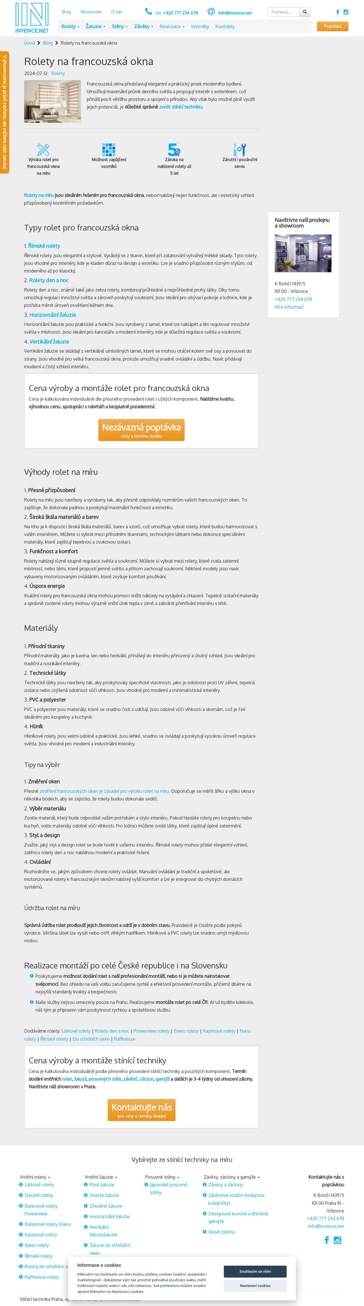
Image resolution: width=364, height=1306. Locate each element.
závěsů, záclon (138, 1079)
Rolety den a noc (112, 1031)
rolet (67, 1079)
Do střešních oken (91, 1039)
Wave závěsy (221, 1232)
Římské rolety (54, 1039)
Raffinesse (124, 1039)
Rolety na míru (38, 195)
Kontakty (225, 26)
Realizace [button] (172, 26)
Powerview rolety (151, 1031)
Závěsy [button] (143, 26)
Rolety (58, 73)
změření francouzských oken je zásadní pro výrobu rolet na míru (104, 791)
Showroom (91, 11)
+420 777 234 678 (293, 299)
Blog (66, 11)
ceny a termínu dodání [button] (141, 430)
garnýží (162, 1079)
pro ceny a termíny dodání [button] (141, 1110)
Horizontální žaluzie (110, 1216)
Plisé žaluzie (102, 1185)
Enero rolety (186, 1031)
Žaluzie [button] (96, 26)
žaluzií (80, 1079)
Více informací (289, 307)
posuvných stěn (105, 1079)
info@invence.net (235, 13)
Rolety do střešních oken (50, 1266)
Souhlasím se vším (255, 1271)
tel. (176, 13)
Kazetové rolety (219, 1031)
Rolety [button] (70, 26)
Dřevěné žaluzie (106, 1206)
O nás (116, 11)
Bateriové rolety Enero (48, 1224)
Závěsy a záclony (225, 1185)
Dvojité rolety (39, 1195)
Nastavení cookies (255, 1286)
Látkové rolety (76, 1031)
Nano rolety (37, 1245)
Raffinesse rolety (42, 1277)
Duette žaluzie (104, 1195)
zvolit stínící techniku (180, 107)
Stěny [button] (120, 26)
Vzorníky (200, 26)
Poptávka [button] (333, 26)
